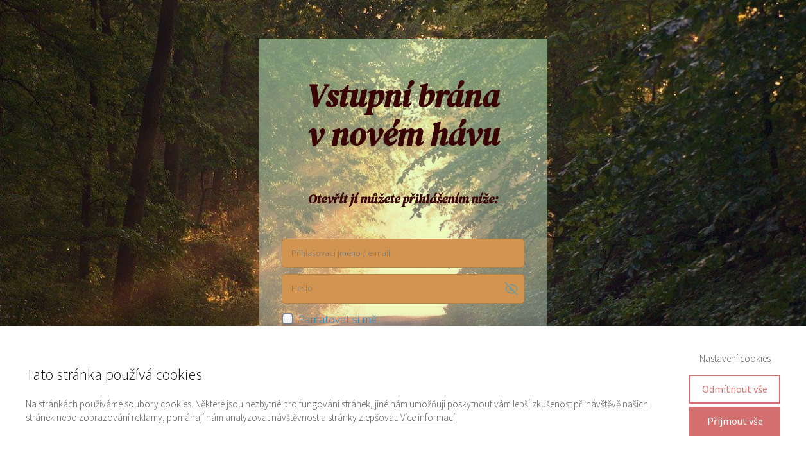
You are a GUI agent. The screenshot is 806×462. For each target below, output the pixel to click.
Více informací (427, 417)
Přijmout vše (735, 421)
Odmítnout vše (734, 388)
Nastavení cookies (735, 358)
